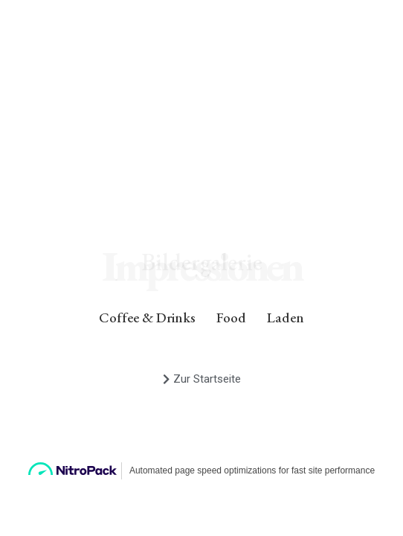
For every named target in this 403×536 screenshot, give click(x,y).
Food (231, 317)
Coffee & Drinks (147, 317)
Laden (285, 317)
